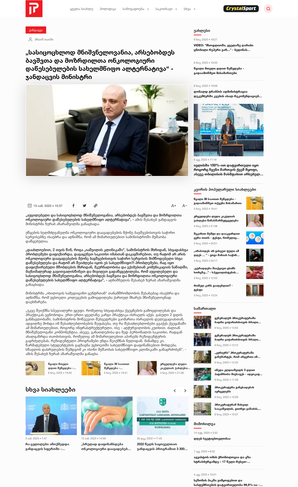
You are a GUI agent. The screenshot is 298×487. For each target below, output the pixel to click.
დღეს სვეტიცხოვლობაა (212, 438)
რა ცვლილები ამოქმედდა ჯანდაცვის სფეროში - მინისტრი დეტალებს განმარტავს (47, 447)
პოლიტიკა (108, 9)
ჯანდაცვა (36, 30)
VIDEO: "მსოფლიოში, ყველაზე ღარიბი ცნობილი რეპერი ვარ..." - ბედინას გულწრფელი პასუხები (223, 47)
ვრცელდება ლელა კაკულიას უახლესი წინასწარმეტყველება (175, 366)
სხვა (190, 9)
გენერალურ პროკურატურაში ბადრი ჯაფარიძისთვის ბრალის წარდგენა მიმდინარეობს (237, 320)
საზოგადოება (136, 9)
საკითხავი (166, 9)
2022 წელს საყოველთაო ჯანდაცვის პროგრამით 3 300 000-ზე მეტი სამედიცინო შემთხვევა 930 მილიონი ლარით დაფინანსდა (160, 447)
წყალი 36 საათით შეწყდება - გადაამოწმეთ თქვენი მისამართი (117, 366)
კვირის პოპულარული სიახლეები (225, 189)
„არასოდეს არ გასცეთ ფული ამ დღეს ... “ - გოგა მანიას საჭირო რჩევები (216, 253)
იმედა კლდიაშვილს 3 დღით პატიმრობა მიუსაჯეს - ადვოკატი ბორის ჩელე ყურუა (238, 372)
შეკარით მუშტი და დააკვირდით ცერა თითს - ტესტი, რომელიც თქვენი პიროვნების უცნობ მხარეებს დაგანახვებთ (217, 236)
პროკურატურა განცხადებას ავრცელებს (234, 389)
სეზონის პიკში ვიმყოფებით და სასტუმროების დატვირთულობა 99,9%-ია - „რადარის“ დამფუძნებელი (227, 482)
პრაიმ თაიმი (41, 39)
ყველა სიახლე (81, 9)
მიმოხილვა (204, 423)
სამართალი (205, 308)
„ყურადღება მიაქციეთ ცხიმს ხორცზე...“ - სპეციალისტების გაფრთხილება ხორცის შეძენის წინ (216, 270)
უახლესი (202, 30)
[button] (174, 391)
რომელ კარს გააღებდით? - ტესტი (213, 288)
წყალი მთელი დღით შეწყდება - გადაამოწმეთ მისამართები (60, 366)
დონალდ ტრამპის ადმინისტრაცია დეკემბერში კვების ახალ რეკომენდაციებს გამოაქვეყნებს (227, 94)
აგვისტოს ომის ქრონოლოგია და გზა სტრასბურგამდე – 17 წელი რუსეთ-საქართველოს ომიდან (222, 459)
